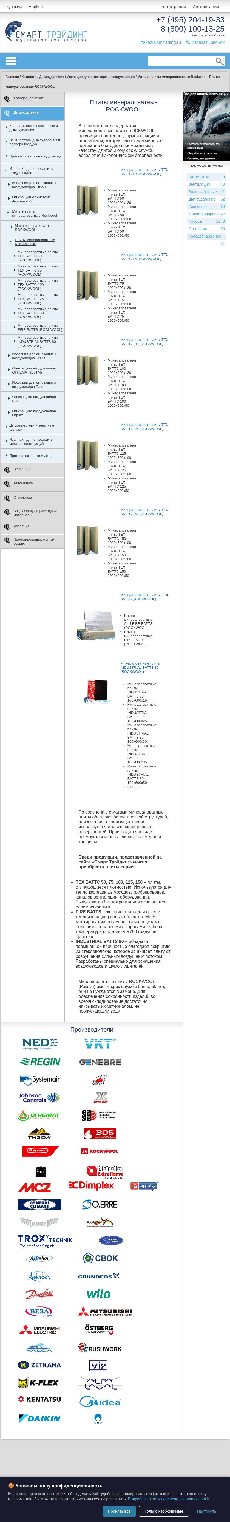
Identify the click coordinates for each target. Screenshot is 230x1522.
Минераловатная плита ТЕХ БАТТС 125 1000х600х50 (122, 484)
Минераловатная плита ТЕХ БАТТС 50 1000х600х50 (122, 229)
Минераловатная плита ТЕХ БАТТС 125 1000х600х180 (122, 468)
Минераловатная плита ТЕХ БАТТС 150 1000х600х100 (122, 536)
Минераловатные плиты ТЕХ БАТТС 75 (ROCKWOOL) (38, 270)
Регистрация (173, 6)
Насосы (204, 221)
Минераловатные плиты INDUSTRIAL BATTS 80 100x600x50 (141, 774)
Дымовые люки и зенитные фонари (31, 427)
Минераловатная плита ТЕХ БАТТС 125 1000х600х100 (122, 451)
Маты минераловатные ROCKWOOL (34, 228)
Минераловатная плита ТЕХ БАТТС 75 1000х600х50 (122, 314)
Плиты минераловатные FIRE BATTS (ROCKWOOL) (138, 638)
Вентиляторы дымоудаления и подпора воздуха (34, 142)
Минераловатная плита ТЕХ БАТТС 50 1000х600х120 (122, 196)
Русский (13, 6)
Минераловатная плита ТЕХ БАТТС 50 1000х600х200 (122, 213)
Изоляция (16, 527)
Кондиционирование (206, 215)
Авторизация (206, 6)
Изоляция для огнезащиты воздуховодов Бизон (34, 185)
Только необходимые (163, 1511)
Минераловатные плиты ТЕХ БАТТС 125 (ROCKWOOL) (38, 299)
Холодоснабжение (24, 99)
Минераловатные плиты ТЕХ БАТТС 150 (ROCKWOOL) (38, 313)
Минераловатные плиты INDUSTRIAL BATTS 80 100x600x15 (141, 692)
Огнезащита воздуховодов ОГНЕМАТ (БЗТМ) (34, 370)
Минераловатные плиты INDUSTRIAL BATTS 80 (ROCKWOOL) (38, 341)
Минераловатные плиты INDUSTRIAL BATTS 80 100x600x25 (141, 712)
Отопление (18, 498)
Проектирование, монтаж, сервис (30, 541)
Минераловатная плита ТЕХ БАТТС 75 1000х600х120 (122, 281)
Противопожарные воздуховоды (35, 156)
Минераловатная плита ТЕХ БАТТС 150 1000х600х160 (122, 553)
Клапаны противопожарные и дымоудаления (33, 128)
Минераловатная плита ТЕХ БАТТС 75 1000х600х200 (122, 298)
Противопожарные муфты (30, 456)
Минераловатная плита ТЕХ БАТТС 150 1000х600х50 (122, 569)
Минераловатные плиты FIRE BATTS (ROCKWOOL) (40, 327)
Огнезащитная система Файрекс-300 (31, 199)
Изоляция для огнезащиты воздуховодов (31, 170)
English (36, 6)
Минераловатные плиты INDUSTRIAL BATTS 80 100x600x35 (141, 754)
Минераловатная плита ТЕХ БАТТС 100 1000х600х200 (122, 383)
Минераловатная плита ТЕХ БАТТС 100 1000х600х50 (122, 399)
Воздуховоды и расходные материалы (30, 513)
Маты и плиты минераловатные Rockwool (34, 213)
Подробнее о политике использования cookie (169, 1499)
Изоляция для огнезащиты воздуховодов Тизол (34, 384)
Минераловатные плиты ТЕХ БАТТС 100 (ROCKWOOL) (38, 284)
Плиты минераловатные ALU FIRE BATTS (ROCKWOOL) (138, 621)
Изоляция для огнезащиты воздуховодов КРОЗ (34, 356)
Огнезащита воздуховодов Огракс (34, 413)
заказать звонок (208, 42)
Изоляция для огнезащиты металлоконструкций (31, 441)
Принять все (119, 1511)
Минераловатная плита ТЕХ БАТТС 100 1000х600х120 (122, 366)
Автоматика (18, 484)
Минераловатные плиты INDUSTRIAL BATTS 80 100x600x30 (141, 733)
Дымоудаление (21, 113)
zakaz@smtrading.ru (161, 42)
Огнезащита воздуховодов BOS (34, 399)
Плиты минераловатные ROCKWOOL (35, 242)
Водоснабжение (206, 192)
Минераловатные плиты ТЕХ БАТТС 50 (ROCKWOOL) (38, 256)
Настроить (206, 1511)
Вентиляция (18, 470)
